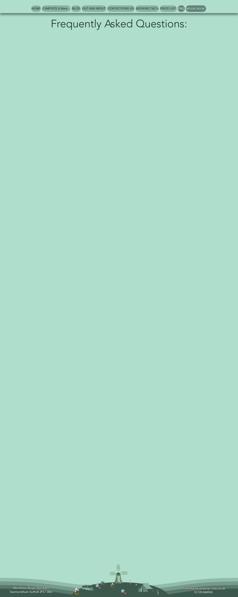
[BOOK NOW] (196, 8)
